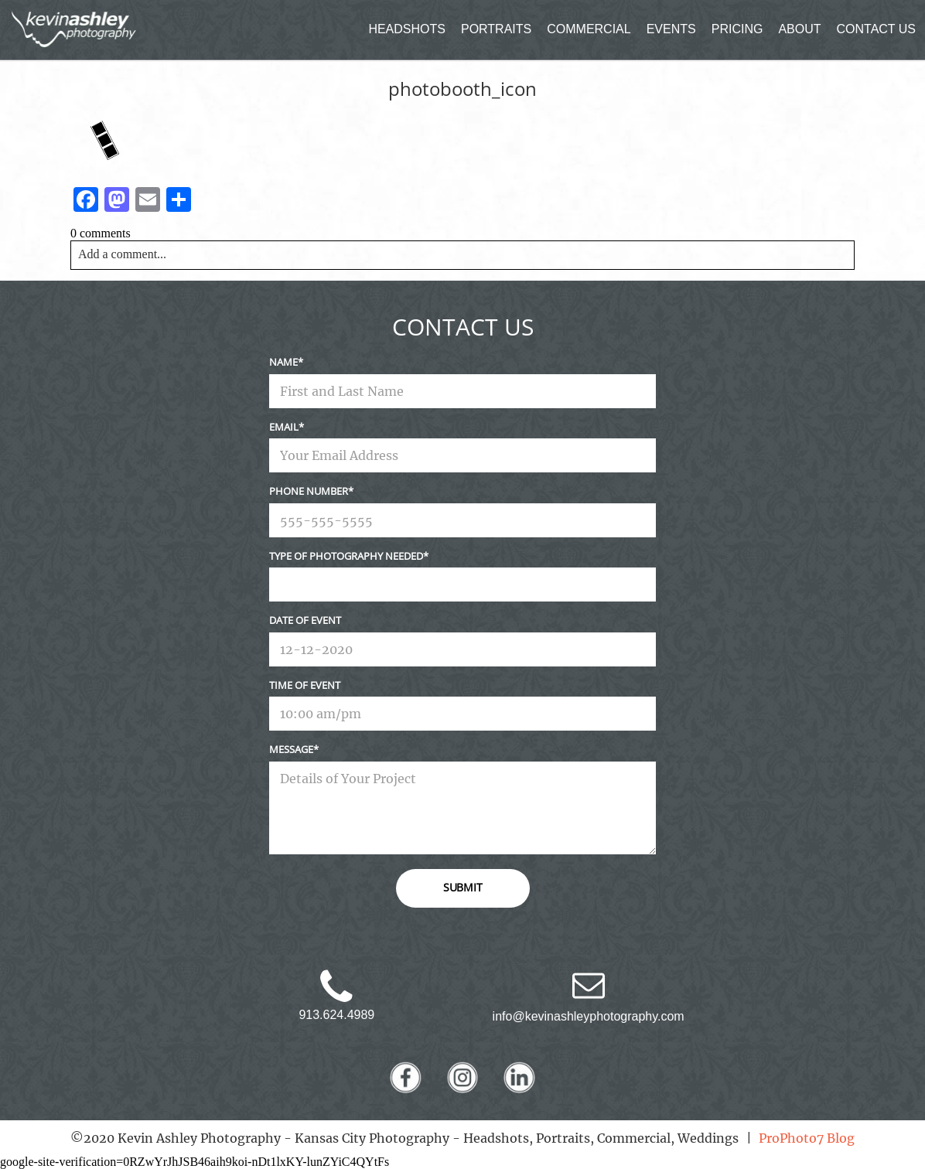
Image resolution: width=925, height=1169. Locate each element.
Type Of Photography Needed (346, 556)
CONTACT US (876, 29)
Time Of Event (304, 685)
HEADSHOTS (406, 29)
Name (283, 362)
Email (284, 427)
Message (291, 749)
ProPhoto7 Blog (807, 1138)
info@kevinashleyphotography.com (588, 1016)
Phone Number (308, 491)
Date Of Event (305, 620)
